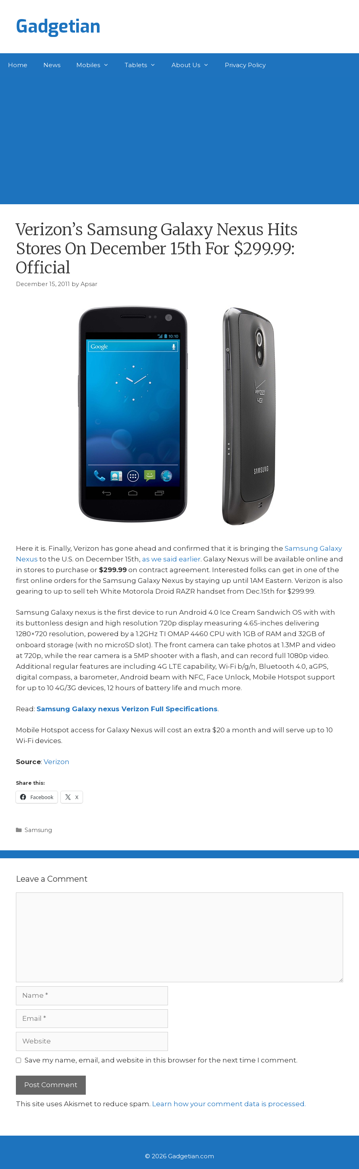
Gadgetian (58, 27)
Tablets (144, 65)
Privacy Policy (245, 65)
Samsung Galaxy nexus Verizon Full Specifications (127, 709)
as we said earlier (171, 559)
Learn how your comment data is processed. (229, 1104)
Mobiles (96, 65)
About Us (194, 65)
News (51, 65)
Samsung (38, 830)
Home (17, 65)
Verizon (56, 762)
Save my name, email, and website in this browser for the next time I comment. (161, 1060)
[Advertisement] (179, 136)
